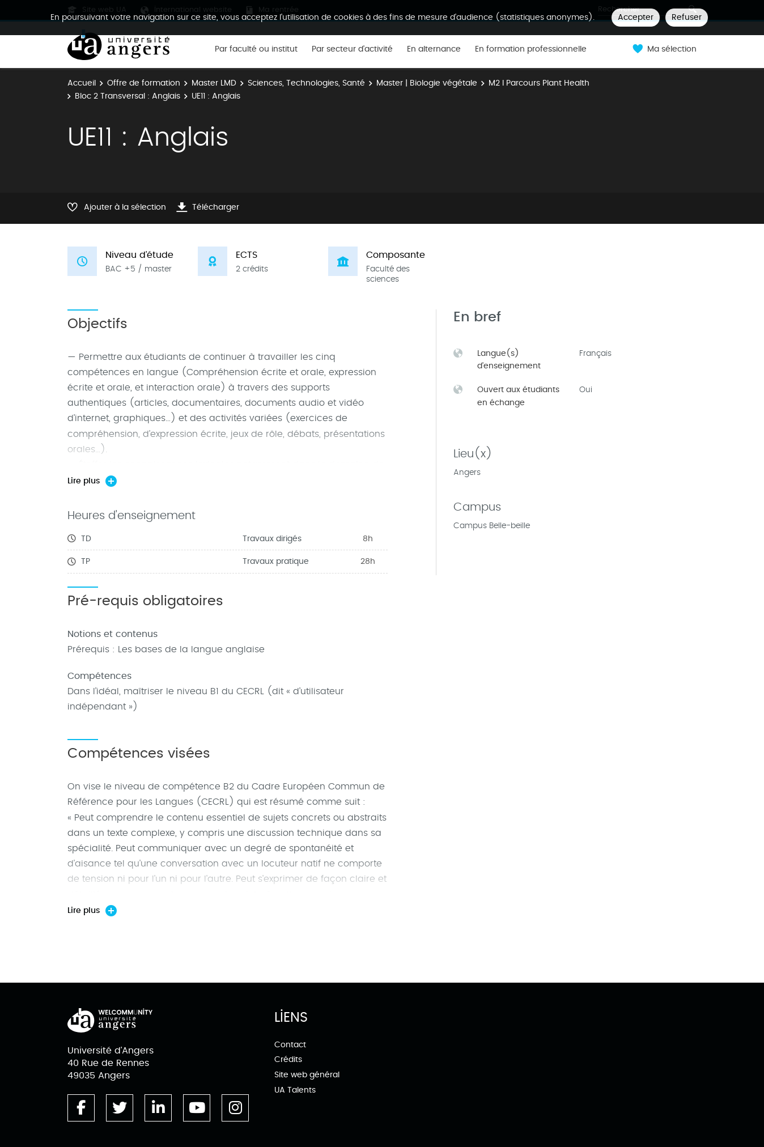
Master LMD (214, 83)
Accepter (635, 17)
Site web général (306, 1075)
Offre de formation (143, 83)
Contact (290, 1045)
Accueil (81, 83)
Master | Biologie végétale (426, 83)
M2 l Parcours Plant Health (539, 83)
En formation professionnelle (531, 49)
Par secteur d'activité (352, 49)
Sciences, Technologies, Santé (306, 83)
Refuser (687, 17)
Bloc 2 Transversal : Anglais (127, 96)
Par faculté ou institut (256, 49)
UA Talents (295, 1090)
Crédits (288, 1059)
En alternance (434, 49)
